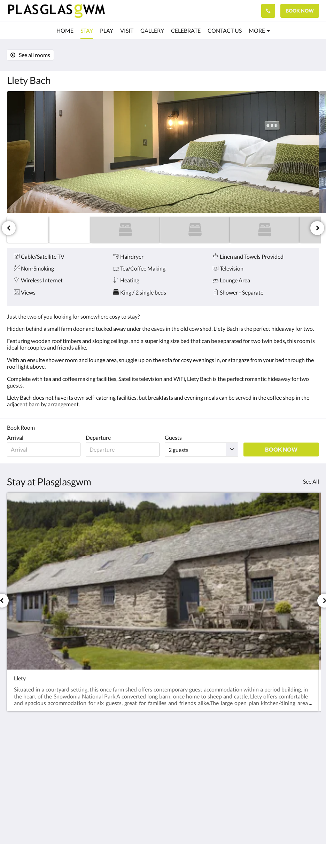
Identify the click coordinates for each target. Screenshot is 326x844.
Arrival (15, 437)
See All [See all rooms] (311, 481)
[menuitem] (64, 30)
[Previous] (9, 228)
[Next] (317, 228)
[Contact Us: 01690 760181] (268, 11)
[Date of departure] (123, 449)
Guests (174, 437)
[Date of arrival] (44, 449)
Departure (98, 437)
